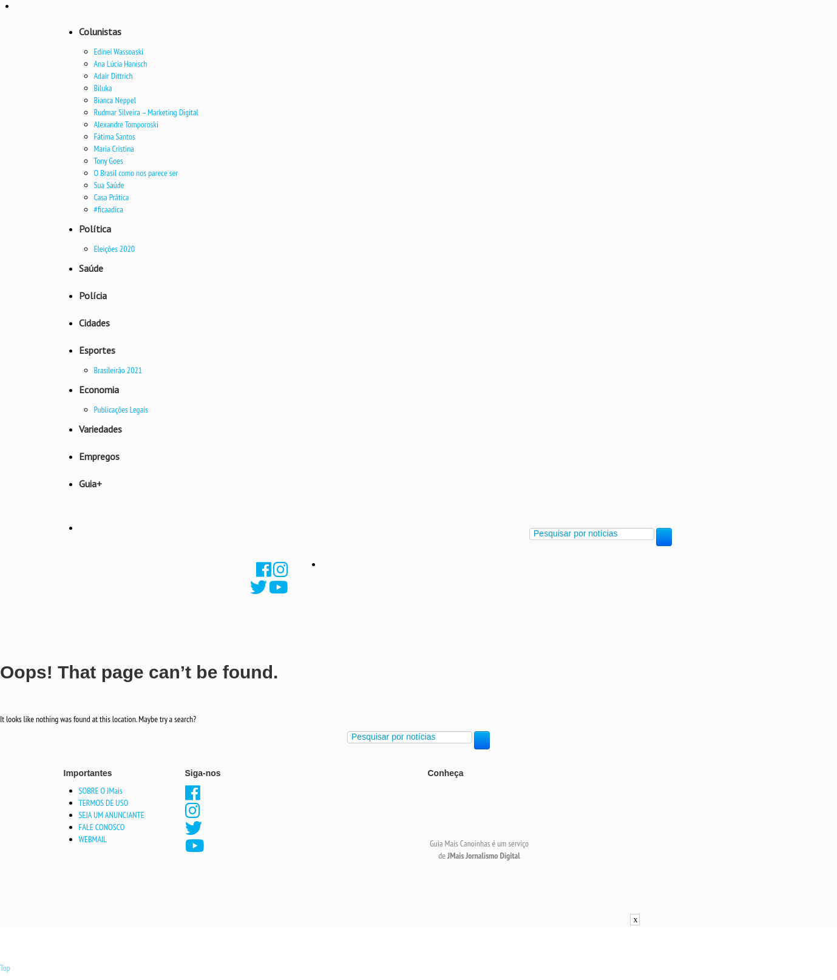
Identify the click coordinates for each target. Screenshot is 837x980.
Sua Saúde (109, 185)
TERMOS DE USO (104, 802)
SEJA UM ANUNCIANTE (111, 814)
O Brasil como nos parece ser (136, 172)
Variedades (100, 429)
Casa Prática (111, 197)
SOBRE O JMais (101, 790)
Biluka (103, 88)
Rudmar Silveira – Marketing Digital (146, 112)
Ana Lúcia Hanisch (120, 63)
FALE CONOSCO (102, 827)
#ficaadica (108, 209)
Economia (99, 390)
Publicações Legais (121, 409)
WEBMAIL (93, 839)
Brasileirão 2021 (118, 370)
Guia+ (90, 484)
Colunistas (100, 31)
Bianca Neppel (115, 100)
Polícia (93, 295)
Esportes (97, 350)
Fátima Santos (114, 136)
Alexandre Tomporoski (126, 124)
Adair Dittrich (113, 75)
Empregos (99, 456)
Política (95, 229)
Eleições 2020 (114, 248)
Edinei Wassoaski (119, 51)
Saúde (91, 268)
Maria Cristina (114, 148)
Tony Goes (108, 160)
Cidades (94, 323)
